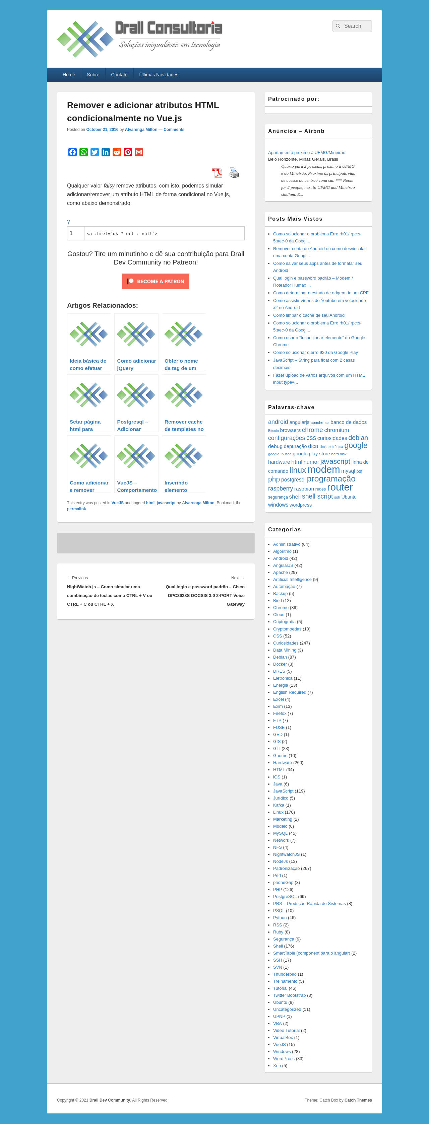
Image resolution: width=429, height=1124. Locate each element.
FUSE (279, 727)
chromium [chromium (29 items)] (336, 430)
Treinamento (285, 981)
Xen (277, 1065)
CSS (277, 636)
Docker (280, 664)
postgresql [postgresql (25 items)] (293, 479)
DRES (279, 671)
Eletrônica (283, 678)
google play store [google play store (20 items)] (311, 453)
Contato (119, 74)
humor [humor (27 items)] (311, 462)
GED (278, 734)
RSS (277, 924)
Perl (277, 875)
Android (280, 558)
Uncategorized (287, 1009)
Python (280, 917)
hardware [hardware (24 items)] (279, 462)
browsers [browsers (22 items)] (290, 430)
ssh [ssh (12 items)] (337, 497)
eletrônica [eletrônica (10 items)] (335, 447)
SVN (277, 967)
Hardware (282, 762)
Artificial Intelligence (292, 579)
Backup (280, 593)
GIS (277, 741)
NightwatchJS (286, 854)
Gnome (280, 755)
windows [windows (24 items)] (278, 505)
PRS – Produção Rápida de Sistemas (309, 903)
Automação (284, 586)
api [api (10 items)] (326, 423)
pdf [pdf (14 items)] (359, 471)
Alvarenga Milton (141, 129)
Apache (280, 572)
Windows (282, 1051)
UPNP (279, 1016)
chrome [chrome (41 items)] (312, 429)
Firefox (280, 713)
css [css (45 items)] (311, 437)
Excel (278, 699)
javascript (166, 503)
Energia (280, 685)
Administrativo (287, 544)
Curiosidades (286, 643)
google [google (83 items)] (355, 445)
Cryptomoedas (287, 628)
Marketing (282, 819)
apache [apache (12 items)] (317, 422)
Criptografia (284, 621)
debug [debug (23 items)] (275, 446)
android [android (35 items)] (278, 422)
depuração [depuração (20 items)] (295, 446)
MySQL (280, 833)
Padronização (286, 868)
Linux (278, 812)
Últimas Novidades (159, 74)
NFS (277, 847)
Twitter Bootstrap (289, 995)
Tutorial (280, 988)
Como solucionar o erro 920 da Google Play (315, 352)
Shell (278, 946)
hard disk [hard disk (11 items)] (339, 454)
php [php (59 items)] (274, 479)
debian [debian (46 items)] (358, 437)
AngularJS (283, 565)
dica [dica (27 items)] (313, 446)
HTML (279, 769)
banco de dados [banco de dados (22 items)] (348, 422)
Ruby (278, 931)
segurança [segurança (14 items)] (278, 497)
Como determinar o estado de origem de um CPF (321, 292)
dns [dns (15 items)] (322, 446)
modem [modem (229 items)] (323, 469)
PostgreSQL (285, 896)
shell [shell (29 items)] (295, 497)
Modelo (280, 826)
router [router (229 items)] (340, 487)
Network (281, 840)
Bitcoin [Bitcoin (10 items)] (273, 431)
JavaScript (283, 791)
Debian (280, 657)
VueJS (118, 503)
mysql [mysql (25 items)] (348, 471)
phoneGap (283, 882)
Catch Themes (358, 1100)
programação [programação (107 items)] (331, 478)
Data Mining (284, 650)
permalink (76, 509)
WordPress (284, 1058)
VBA (277, 1023)
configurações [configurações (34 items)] (286, 438)
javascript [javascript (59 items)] (335, 461)
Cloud (279, 614)
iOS (277, 776)
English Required (289, 692)
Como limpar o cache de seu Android (309, 315)
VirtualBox (283, 1037)
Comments (174, 129)
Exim (278, 706)
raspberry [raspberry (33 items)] (280, 488)
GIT (277, 748)
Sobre (93, 74)
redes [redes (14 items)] (320, 489)
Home (69, 74)
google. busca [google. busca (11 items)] (280, 454)
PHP (277, 889)
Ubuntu (280, 1002)
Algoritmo (282, 551)
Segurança (283, 939)
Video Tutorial (286, 1030)
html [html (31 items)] (296, 461)
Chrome (281, 607)
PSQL (279, 910)
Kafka (278, 805)
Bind (277, 600)
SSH (277, 960)
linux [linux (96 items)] (298, 469)
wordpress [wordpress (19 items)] (301, 505)
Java (277, 783)
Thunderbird (285, 974)
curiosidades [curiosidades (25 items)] (332, 438)
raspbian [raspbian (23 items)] (304, 489)
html (150, 503)
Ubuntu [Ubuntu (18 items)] (349, 497)
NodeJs (280, 861)
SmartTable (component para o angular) (311, 953)
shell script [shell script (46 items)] (317, 496)
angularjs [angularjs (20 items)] (299, 422)
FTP (277, 720)
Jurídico (281, 798)
